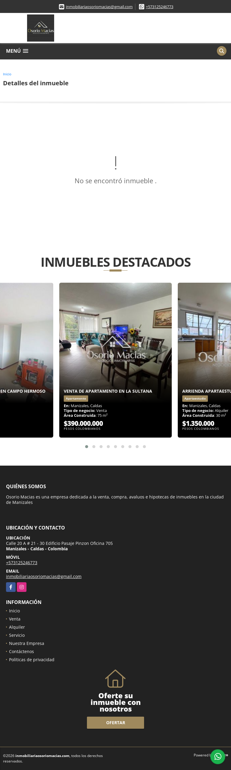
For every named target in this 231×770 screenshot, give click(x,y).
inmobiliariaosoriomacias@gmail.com (99, 6)
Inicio (7, 74)
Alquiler (17, 627)
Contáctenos (21, 651)
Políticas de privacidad (31, 659)
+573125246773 (159, 6)
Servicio (17, 635)
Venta (14, 619)
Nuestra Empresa (26, 643)
